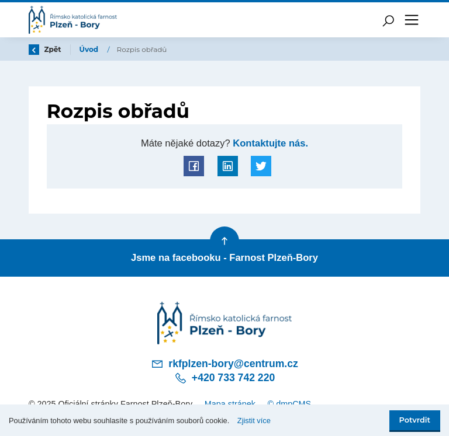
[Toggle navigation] (411, 19)
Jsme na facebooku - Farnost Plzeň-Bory (224, 257)
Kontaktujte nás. (269, 143)
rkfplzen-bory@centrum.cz (224, 363)
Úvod (90, 49)
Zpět (45, 49)
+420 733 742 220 (224, 378)
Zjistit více (254, 420)
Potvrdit (414, 420)
